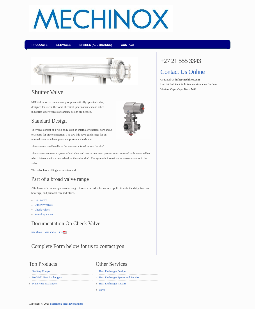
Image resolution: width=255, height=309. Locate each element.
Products (40, 44)
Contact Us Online (182, 71)
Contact (128, 44)
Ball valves (41, 200)
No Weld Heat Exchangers (47, 277)
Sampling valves (44, 214)
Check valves (42, 209)
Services (63, 44)
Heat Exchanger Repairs (112, 283)
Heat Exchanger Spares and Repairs (119, 277)
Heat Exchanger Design (112, 271)
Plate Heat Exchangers (45, 283)
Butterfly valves (44, 204)
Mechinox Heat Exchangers (66, 303)
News (102, 289)
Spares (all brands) (95, 44)
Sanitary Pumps (41, 271)
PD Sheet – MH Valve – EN (47, 232)
